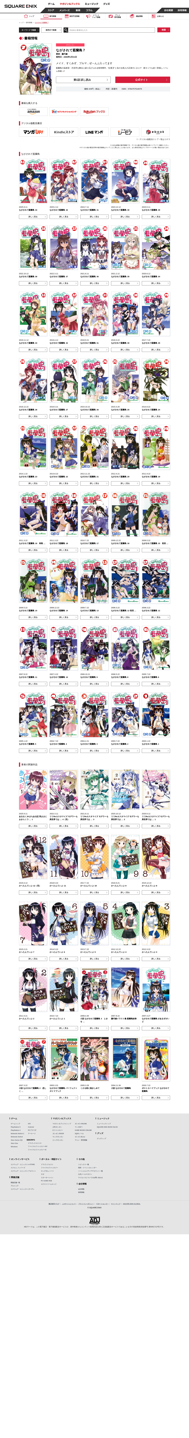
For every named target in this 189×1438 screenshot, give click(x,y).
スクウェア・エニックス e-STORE (23, 1164)
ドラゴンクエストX (34, 1143)
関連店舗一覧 (15, 1182)
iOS (29, 1124)
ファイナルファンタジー (49, 1168)
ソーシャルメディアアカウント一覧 (90, 1171)
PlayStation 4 (15, 1130)
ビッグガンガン (58, 1140)
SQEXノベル (79, 1133)
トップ (21, 22)
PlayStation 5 (15, 1127)
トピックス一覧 (83, 1164)
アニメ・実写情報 (81, 1140)
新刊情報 (29, 22)
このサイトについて (69, 1204)
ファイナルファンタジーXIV (37, 1146)
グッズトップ (101, 1138)
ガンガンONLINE (81, 1124)
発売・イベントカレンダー (87, 1168)
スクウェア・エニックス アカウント (23, 1171)
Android (31, 1127)
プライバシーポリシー (86, 1204)
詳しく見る (33, 217)
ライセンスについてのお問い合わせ (90, 1177)
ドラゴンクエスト (47, 1164)
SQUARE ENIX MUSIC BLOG (107, 1127)
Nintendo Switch (17, 1137)
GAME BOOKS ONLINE (83, 1130)
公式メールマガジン (85, 1174)
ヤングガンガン (58, 1137)
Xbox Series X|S (16, 1140)
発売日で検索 (51, 30)
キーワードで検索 (29, 30)
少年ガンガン (57, 1127)
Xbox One (14, 1143)
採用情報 (81, 1192)
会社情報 (81, 1189)
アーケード (32, 1133)
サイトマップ (115, 1204)
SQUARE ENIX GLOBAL (131, 1204)
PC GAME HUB (46, 1181)
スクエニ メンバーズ (18, 1168)
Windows (14, 1147)
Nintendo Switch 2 (17, 1133)
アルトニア (14, 1186)
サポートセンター (102, 1204)
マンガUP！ (79, 1127)
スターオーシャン (47, 1177)
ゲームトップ (15, 1124)
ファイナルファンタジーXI (37, 1150)
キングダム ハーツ (47, 1171)
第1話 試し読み (82, 79)
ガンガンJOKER (58, 1133)
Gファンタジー (58, 1130)
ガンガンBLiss (80, 1137)
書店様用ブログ (54, 1204)
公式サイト (141, 79)
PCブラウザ (32, 1130)
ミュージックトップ (104, 1124)
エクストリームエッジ (48, 1184)
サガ (42, 1174)
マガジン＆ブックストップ (62, 1124)
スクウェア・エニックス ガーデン (22, 1189)
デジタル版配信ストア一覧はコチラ (154, 139)
